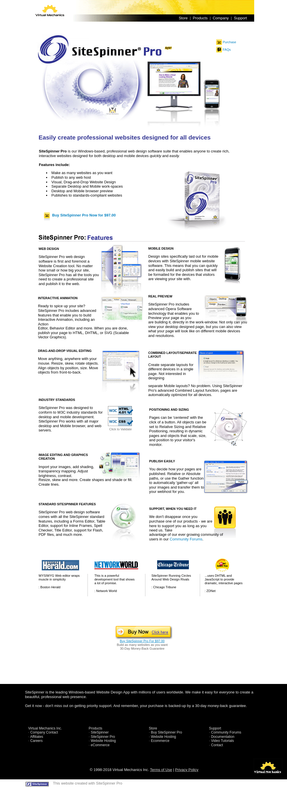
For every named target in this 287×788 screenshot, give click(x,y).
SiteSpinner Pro (103, 737)
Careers (36, 741)
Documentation (222, 737)
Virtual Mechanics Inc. (45, 728)
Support (240, 18)
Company (221, 18)
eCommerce (100, 745)
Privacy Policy (186, 770)
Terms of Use (161, 770)
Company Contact (44, 732)
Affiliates (36, 737)
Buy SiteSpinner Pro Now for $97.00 (84, 215)
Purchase (229, 42)
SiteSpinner (100, 732)
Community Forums (186, 539)
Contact (217, 745)
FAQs (227, 49)
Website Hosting (103, 741)
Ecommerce (160, 741)
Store (183, 18)
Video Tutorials (222, 741)
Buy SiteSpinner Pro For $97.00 (142, 641)
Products (200, 18)
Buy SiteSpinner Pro (166, 732)
